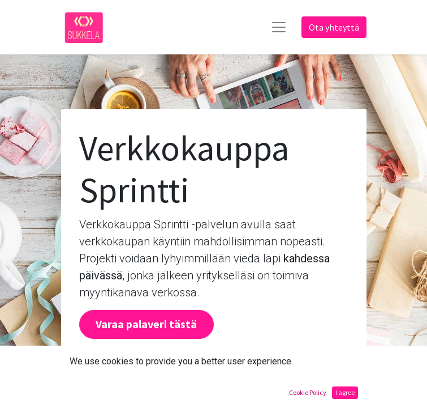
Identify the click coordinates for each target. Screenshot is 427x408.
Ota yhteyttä (334, 27)
